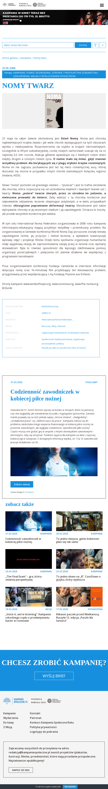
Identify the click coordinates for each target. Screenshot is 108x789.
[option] (54, 111)
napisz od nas (20, 770)
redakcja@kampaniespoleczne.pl (29, 752)
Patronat (36, 718)
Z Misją (7, 727)
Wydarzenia (10, 718)
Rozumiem (70, 786)
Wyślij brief (54, 675)
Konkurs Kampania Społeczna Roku (52, 722)
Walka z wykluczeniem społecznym (53, 76)
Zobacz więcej (22, 484)
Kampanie (19, 72)
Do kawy (8, 722)
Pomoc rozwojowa (38, 72)
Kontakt (35, 713)
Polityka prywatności (43, 727)
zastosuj (83, 45)
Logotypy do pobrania (44, 731)
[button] (101, 5)
